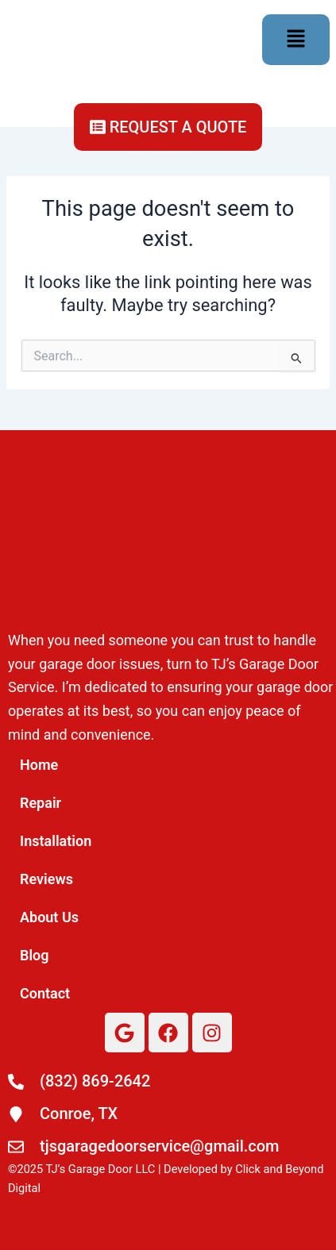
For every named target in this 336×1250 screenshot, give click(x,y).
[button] (295, 39)
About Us (49, 917)
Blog (34, 955)
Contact (45, 993)
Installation (55, 841)
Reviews (46, 879)
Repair (40, 802)
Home (39, 764)
